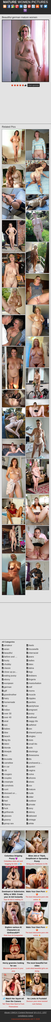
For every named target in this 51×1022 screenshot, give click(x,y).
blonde (6, 748)
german (7, 687)
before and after (10, 657)
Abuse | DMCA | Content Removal (18, 1012)
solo (30, 748)
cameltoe (7, 763)
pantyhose (33, 706)
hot (4, 706)
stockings (32, 751)
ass (4, 725)
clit (4, 770)
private (31, 804)
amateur (7, 645)
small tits (32, 744)
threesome (33, 755)
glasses (7, 816)
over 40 (6, 717)
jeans (30, 657)
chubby (6, 664)
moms (31, 691)
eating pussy (9, 676)
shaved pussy (34, 732)
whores (31, 778)
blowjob (7, 751)
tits (29, 759)
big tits (6, 740)
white (30, 823)
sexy (30, 808)
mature (31, 789)
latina (30, 668)
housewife (33, 649)
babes (6, 729)
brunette (7, 759)
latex (30, 664)
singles (31, 736)
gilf (4, 691)
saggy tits (32, 721)
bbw (5, 732)
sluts (30, 740)
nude (30, 793)
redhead (32, 717)
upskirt (31, 766)
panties (31, 702)
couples (7, 778)
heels (30, 645)
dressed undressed (12, 793)
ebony (6, 679)
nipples (31, 698)
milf (29, 687)
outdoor (31, 801)
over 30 (6, 713)
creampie (7, 782)
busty (5, 660)
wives (30, 782)
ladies (30, 660)
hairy (5, 698)
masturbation (34, 683)
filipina (6, 804)
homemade (8, 702)
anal (5, 721)
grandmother (9, 694)
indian (6, 710)
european (7, 683)
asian (5, 649)
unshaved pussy (35, 763)
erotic (6, 797)
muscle (31, 694)
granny (6, 820)
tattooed (32, 816)
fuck (5, 808)
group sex (8, 823)
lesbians (32, 676)
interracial (32, 653)
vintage (31, 820)
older (30, 797)
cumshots (7, 785)
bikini (5, 744)
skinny (31, 812)
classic (6, 668)
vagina (31, 770)
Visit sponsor (33, 85)
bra (4, 755)
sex (29, 729)
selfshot (31, 725)
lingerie (31, 679)
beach (6, 736)
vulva (30, 774)
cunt (5, 789)
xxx (29, 785)
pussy (30, 713)
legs (30, 672)
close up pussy (10, 672)
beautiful (7, 653)
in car (6, 766)
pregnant (32, 710)
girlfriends (8, 812)
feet (5, 801)
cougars (7, 774)
